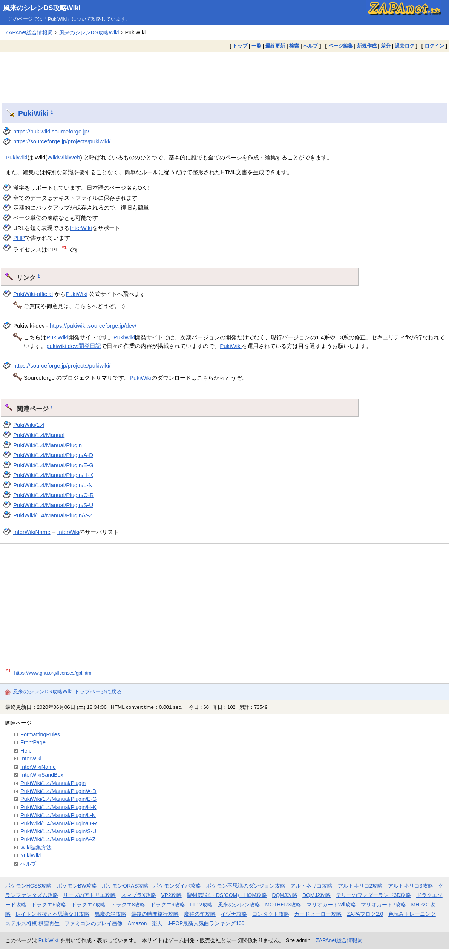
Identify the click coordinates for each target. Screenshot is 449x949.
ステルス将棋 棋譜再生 (32, 923)
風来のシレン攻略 (239, 904)
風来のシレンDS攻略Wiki (42, 8)
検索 (294, 46)
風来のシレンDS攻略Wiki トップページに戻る (67, 691)
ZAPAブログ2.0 (365, 914)
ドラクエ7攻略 (88, 904)
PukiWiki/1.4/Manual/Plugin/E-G (53, 465)
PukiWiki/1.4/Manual (38, 435)
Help (25, 751)
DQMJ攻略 (284, 895)
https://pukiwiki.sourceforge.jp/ (51, 131)
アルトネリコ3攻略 (410, 886)
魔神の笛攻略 (200, 914)
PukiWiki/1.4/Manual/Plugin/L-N (53, 485)
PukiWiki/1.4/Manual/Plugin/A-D (53, 455)
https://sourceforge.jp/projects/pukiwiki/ (61, 141)
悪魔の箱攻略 (110, 914)
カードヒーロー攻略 (318, 914)
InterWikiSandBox (41, 775)
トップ (240, 46)
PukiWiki (33, 113)
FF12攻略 (201, 904)
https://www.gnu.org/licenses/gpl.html (53, 673)
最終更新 (275, 46)
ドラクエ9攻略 (167, 904)
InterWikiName (32, 532)
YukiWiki (30, 855)
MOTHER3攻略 (283, 904)
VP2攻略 (171, 895)
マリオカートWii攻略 (331, 904)
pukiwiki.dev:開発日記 (73, 346)
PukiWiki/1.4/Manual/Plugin (47, 445)
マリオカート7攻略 (383, 904)
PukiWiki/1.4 (28, 425)
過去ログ (404, 46)
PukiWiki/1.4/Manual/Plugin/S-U (53, 505)
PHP (19, 238)
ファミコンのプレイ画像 (93, 923)
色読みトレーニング (412, 914)
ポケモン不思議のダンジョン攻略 (245, 886)
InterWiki (81, 228)
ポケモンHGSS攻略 (28, 886)
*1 (64, 247)
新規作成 (367, 46)
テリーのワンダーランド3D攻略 (373, 895)
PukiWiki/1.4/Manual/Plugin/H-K (53, 475)
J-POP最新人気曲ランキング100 (205, 923)
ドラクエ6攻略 (48, 904)
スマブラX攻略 (138, 895)
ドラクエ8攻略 (128, 904)
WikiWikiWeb (63, 157)
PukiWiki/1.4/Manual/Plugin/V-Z (52, 515)
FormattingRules (40, 734)
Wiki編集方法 (36, 848)
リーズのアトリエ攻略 (89, 895)
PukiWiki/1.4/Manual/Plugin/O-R (53, 495)
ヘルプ (310, 46)
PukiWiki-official (33, 294)
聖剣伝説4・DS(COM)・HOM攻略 (227, 895)
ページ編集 (340, 46)
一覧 (256, 46)
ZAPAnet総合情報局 (29, 32)
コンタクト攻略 (270, 914)
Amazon (137, 923)
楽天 (157, 923)
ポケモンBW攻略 (77, 886)
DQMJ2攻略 (316, 895)
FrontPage (33, 742)
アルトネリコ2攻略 (360, 886)
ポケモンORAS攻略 (125, 886)
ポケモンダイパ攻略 (177, 886)
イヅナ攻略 (234, 914)
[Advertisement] (224, 72)
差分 (386, 46)
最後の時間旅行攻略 (155, 914)
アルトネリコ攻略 (311, 886)
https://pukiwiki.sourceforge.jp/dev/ (93, 325)
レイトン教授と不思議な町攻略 (52, 914)
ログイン (434, 46)
